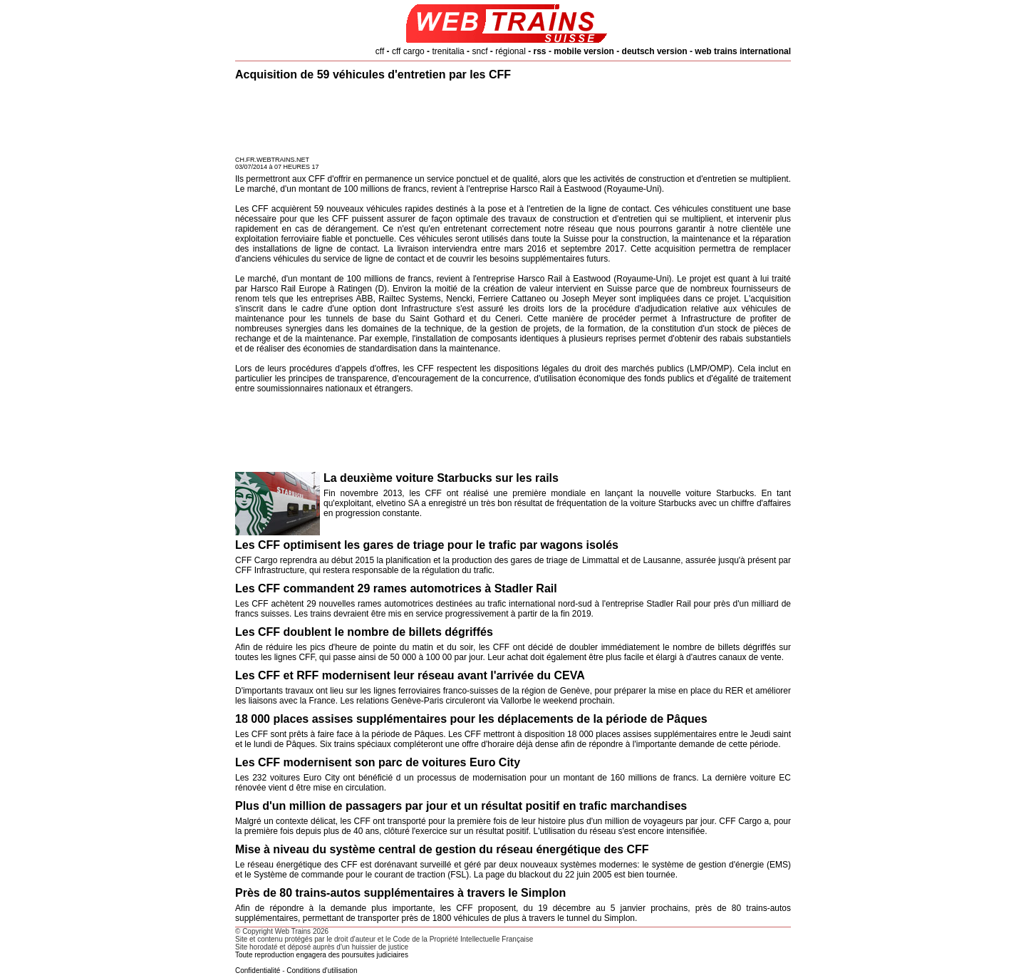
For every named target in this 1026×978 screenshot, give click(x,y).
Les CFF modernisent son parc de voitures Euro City (377, 762)
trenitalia (448, 51)
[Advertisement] (513, 120)
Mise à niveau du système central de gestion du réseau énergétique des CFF (442, 849)
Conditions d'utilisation (321, 970)
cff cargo (408, 51)
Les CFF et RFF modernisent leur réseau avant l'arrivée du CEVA (410, 675)
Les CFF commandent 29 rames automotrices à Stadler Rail (396, 588)
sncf (479, 51)
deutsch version (655, 51)
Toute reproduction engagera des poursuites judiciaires (321, 955)
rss (540, 51)
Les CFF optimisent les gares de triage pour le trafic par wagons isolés (426, 545)
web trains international (743, 51)
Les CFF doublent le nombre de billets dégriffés (364, 632)
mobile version (584, 51)
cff (379, 51)
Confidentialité (257, 970)
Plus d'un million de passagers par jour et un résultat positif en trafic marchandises (461, 806)
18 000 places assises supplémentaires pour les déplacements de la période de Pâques (471, 719)
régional (510, 51)
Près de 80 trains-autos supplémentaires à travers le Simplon (400, 893)
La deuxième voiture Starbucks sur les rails (441, 478)
